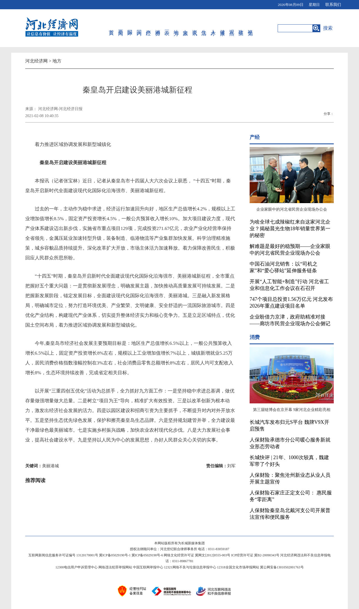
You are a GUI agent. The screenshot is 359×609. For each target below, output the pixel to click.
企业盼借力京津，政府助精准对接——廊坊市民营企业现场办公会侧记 (290, 320)
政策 (236, 28)
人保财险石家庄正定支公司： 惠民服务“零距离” (291, 496)
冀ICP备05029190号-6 (147, 555)
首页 (112, 28)
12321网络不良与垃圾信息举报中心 (190, 567)
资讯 (191, 28)
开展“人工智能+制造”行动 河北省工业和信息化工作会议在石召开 (289, 285)
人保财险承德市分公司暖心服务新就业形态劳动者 (290, 443)
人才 (209, 28)
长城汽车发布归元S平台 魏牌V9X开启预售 (289, 425)
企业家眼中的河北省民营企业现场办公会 (291, 209)
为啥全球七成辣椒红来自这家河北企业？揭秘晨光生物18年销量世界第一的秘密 (290, 228)
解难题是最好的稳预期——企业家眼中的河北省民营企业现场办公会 (290, 249)
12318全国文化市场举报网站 (238, 567)
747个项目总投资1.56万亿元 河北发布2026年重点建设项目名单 (291, 302)
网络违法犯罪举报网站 (115, 567)
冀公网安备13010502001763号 (282, 567)
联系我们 (333, 5)
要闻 (120, 28)
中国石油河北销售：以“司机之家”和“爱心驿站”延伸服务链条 (283, 267)
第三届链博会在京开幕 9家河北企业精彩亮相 (292, 410)
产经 (147, 28)
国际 (129, 28)
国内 (138, 28)
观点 (227, 28)
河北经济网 (36, 61)
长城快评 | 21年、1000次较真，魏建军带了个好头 (289, 461)
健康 (218, 28)
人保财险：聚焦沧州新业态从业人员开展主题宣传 (290, 478)
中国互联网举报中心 (148, 567)
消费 (156, 28)
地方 (174, 28)
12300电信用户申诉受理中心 (77, 567)
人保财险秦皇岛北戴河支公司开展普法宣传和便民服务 (290, 514)
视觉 (244, 28)
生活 (200, 28)
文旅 (182, 28)
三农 (165, 28)
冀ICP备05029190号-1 (115, 555)
